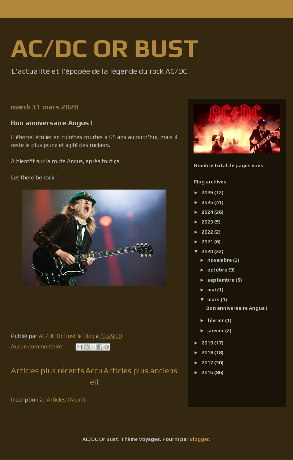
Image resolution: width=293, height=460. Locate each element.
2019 (207, 343)
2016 (207, 372)
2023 (207, 222)
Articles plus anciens (140, 370)
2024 (207, 212)
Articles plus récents (47, 370)
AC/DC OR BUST (104, 47)
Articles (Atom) (66, 399)
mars (214, 299)
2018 (207, 352)
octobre (217, 270)
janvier (216, 330)
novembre (220, 260)
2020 (207, 251)
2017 (207, 362)
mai (212, 289)
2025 (207, 202)
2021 (207, 241)
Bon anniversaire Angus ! (52, 122)
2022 (207, 232)
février (216, 320)
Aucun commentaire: (37, 346)
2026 (207, 192)
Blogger (199, 439)
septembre (221, 280)
